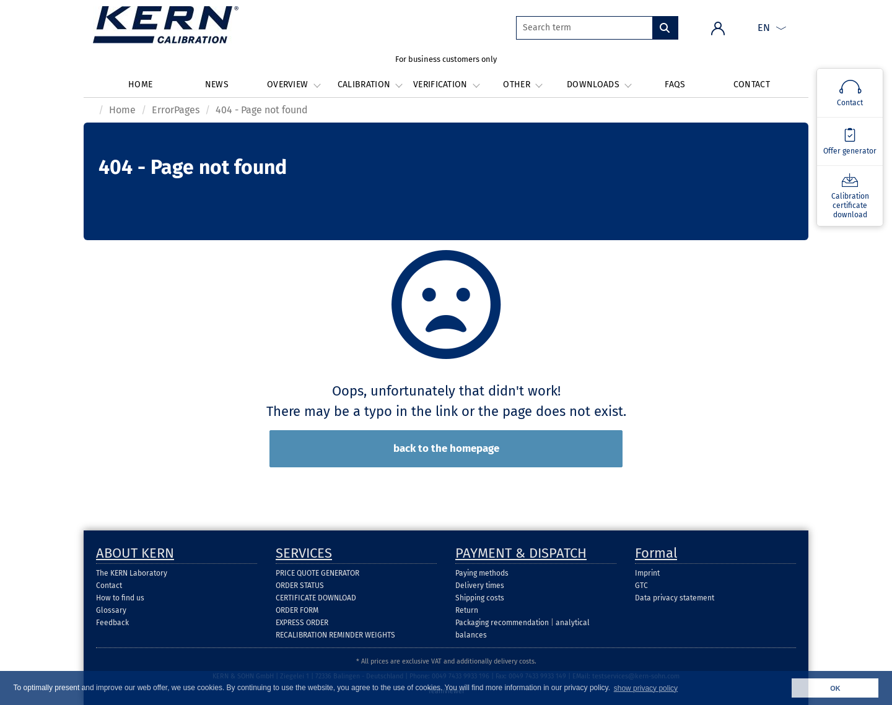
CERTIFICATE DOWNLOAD (316, 598)
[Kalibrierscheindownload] (850, 195)
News (217, 84)
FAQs (675, 84)
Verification (446, 84)
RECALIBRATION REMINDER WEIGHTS (335, 635)
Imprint (647, 573)
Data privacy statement (674, 598)
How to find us (120, 598)
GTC (641, 585)
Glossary (111, 610)
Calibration (370, 84)
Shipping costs (479, 598)
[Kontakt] (850, 93)
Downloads (599, 84)
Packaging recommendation (502, 622)
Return (466, 610)
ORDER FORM (297, 610)
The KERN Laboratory (131, 573)
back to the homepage (446, 448)
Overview (293, 84)
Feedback (112, 622)
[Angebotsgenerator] (850, 141)
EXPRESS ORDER (302, 622)
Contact (751, 84)
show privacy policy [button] (646, 688)
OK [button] (835, 688)
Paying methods (482, 573)
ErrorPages (175, 110)
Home (140, 84)
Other (522, 84)
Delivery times (479, 585)
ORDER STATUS (300, 585)
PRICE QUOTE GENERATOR (317, 573)
